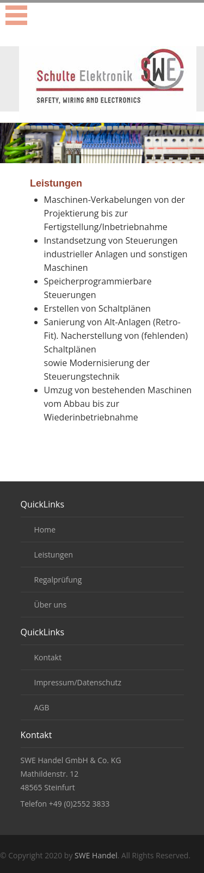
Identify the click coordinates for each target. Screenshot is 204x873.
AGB (42, 707)
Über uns (50, 604)
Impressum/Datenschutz (78, 682)
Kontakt (48, 657)
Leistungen (53, 554)
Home (45, 529)
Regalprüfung (58, 579)
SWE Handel (96, 855)
